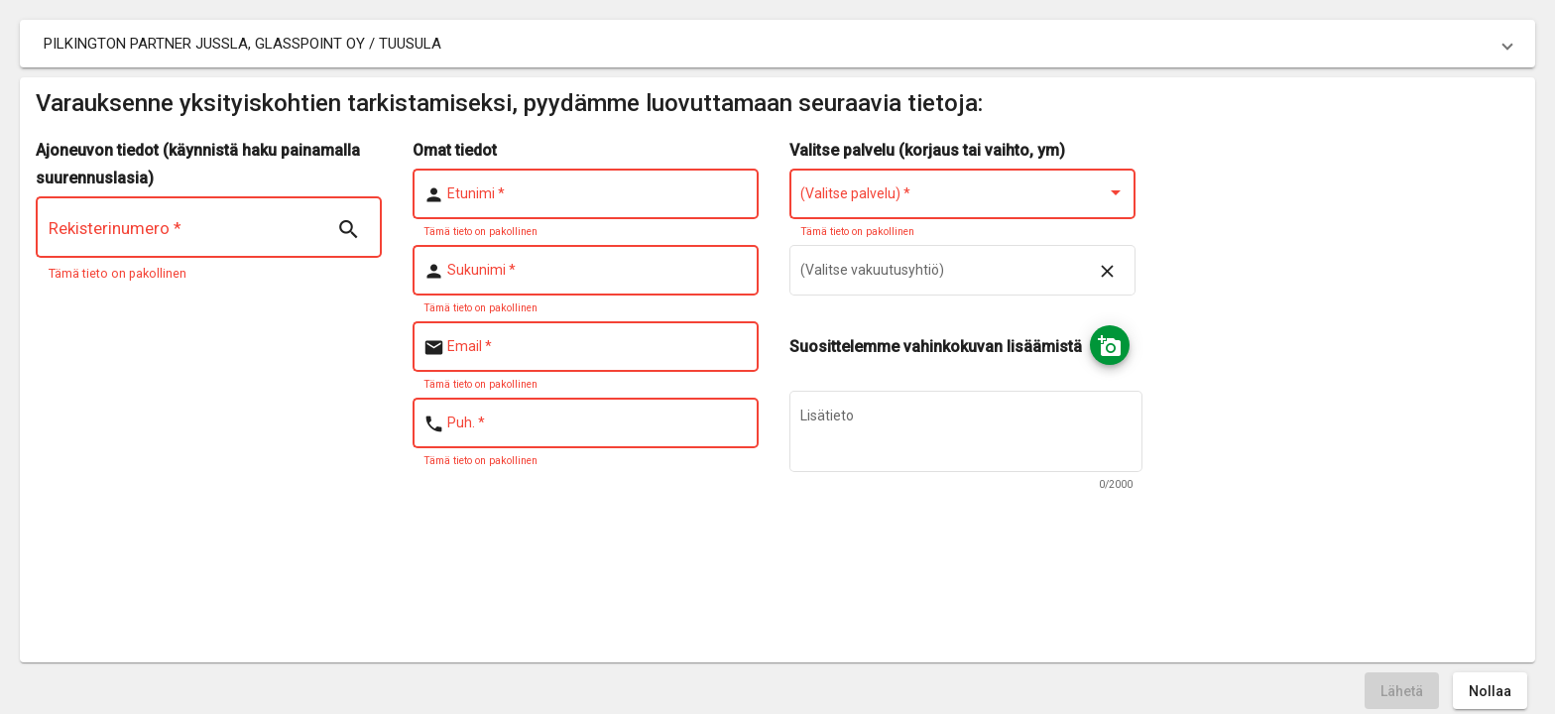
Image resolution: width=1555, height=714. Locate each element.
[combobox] (963, 197)
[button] (777, 43)
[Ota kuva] (1110, 345)
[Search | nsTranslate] (348, 230)
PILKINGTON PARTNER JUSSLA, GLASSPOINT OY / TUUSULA (242, 44)
